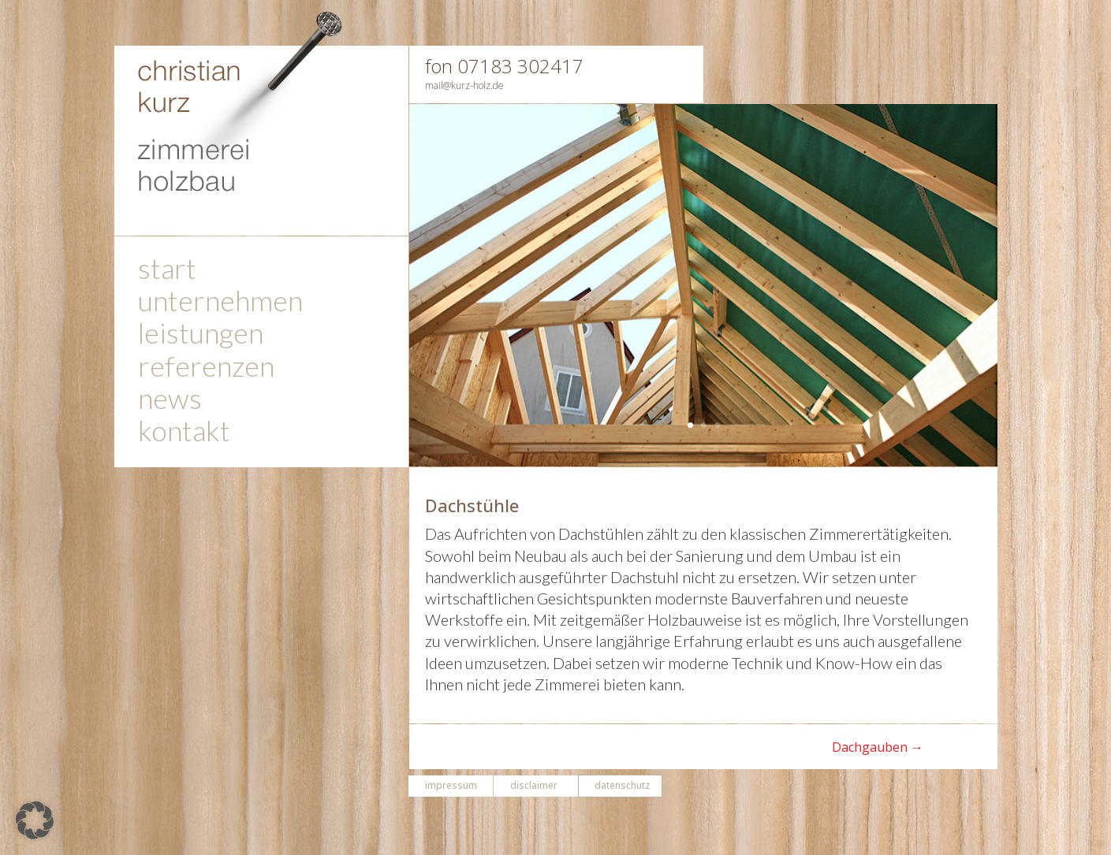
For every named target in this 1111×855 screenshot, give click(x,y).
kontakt (184, 434)
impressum (451, 785)
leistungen (200, 336)
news (170, 401)
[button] (34, 820)
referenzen (206, 369)
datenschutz (622, 785)
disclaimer (533, 785)
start (167, 271)
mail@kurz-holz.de (464, 85)
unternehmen (220, 304)
